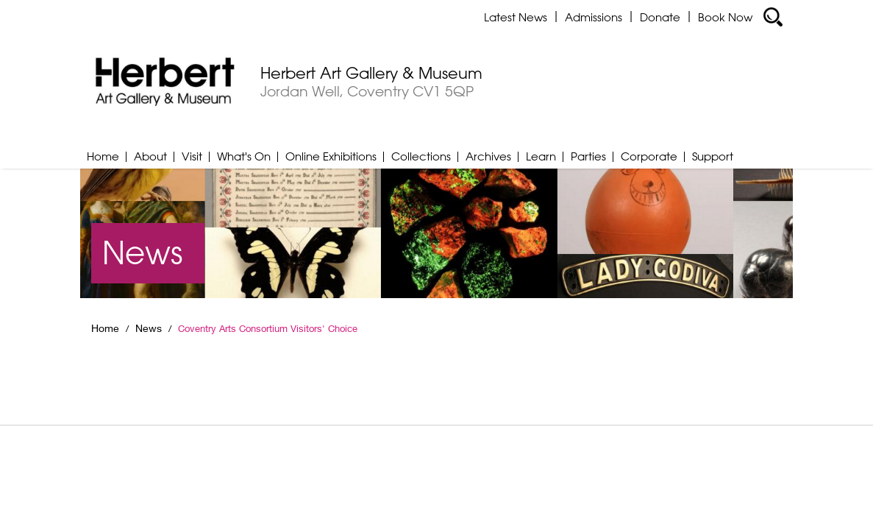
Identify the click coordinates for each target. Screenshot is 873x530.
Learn (541, 156)
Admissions (593, 17)
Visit (192, 156)
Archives (488, 156)
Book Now (725, 17)
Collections (421, 156)
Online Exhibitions (331, 156)
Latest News (515, 17)
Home (103, 156)
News (148, 328)
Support (712, 156)
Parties (588, 156)
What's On (244, 156)
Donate (660, 17)
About (150, 156)
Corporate (649, 156)
